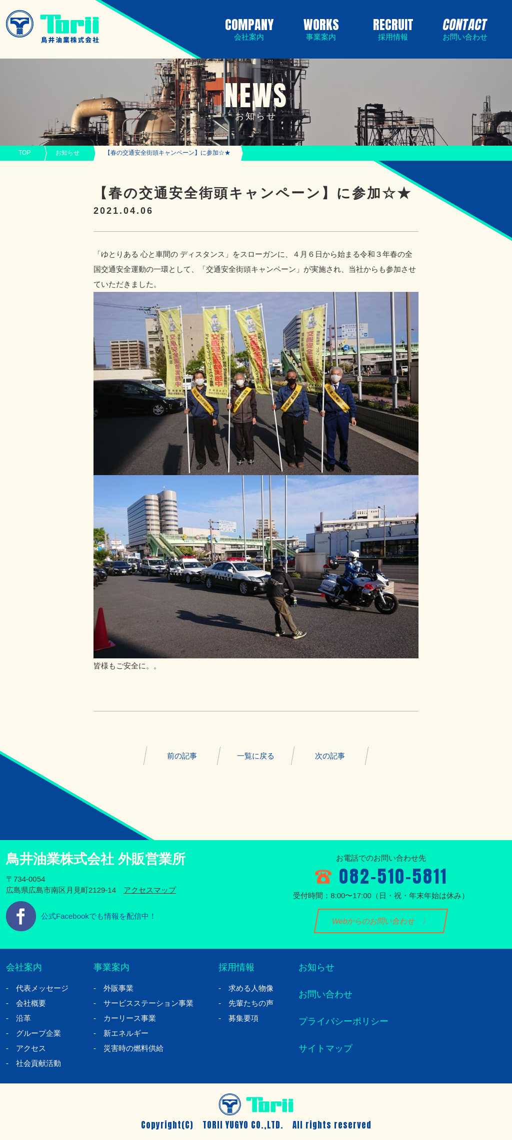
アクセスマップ (150, 890)
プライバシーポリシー (343, 1021)
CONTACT (463, 28)
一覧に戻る (255, 755)
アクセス (31, 1048)
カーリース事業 (130, 1018)
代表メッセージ (42, 988)
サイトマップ (325, 1048)
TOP (24, 152)
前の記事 (182, 755)
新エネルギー (126, 1033)
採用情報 (236, 967)
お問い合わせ (325, 994)
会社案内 (24, 967)
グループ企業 (38, 1033)
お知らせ (68, 152)
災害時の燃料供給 (134, 1048)
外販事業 (119, 988)
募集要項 (243, 1018)
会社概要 (31, 1003)
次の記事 (330, 755)
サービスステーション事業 (149, 1003)
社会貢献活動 (38, 1063)
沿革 (23, 1018)
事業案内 (112, 967)
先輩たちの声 (251, 1003)
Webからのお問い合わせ (374, 921)
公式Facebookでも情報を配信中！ (98, 916)
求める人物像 (251, 988)
